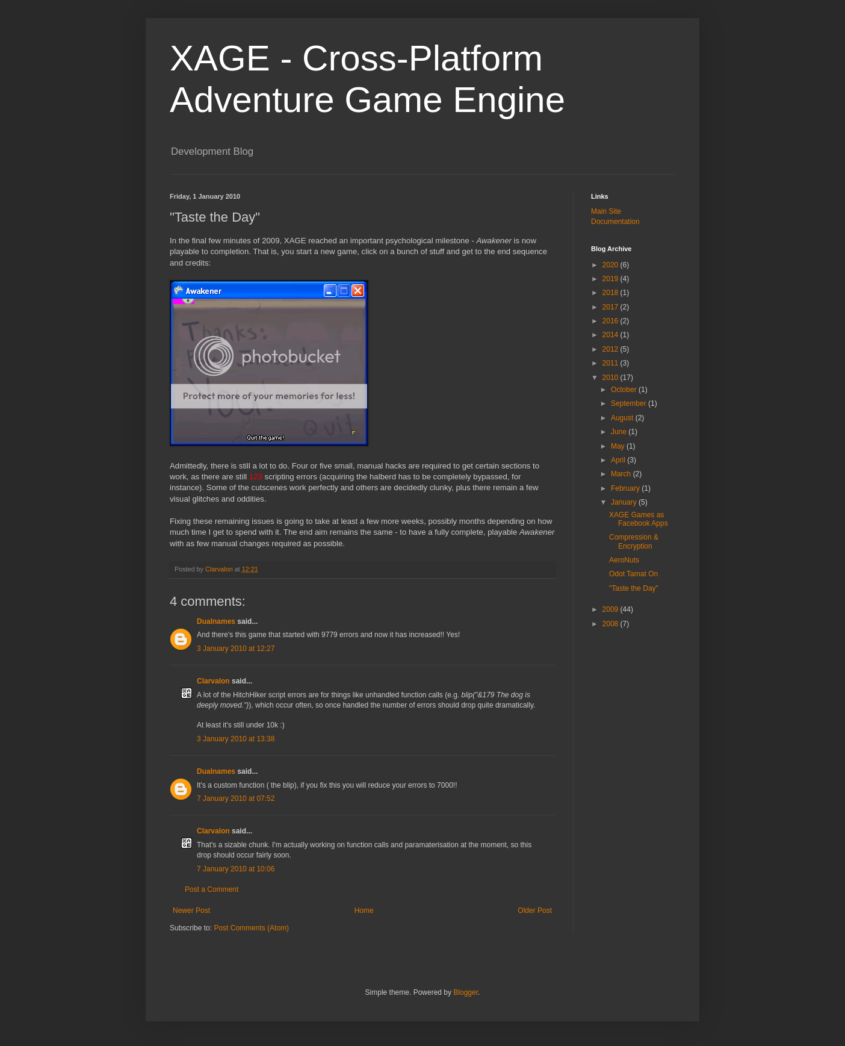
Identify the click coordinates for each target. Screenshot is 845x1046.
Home (364, 910)
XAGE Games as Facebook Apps (638, 519)
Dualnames (216, 621)
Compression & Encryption (633, 541)
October (625, 389)
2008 (611, 624)
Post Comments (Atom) (251, 928)
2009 (611, 609)
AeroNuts (624, 560)
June (619, 432)
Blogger (465, 992)
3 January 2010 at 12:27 (235, 648)
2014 (611, 335)
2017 (611, 307)
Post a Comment (211, 889)
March (622, 474)
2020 (611, 265)
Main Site (606, 211)
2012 (611, 349)
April (619, 460)
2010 (611, 377)
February (626, 488)
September (629, 403)
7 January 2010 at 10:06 (235, 869)
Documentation (615, 221)
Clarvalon (213, 681)
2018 (611, 292)
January (625, 502)
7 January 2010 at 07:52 (235, 798)
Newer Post (191, 910)
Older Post (535, 910)
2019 (611, 279)
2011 (611, 363)
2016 (611, 321)
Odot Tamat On (633, 574)
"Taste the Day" (633, 588)
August (623, 418)
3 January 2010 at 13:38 (235, 739)
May (619, 446)
